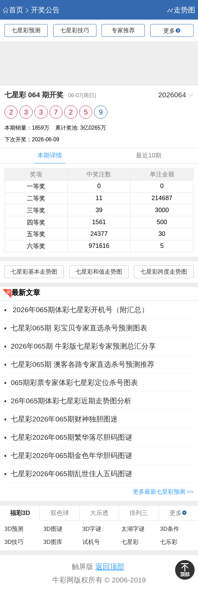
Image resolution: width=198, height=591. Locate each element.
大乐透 (99, 513)
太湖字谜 (132, 529)
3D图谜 (52, 529)
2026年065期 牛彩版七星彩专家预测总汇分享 (83, 346)
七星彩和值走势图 (98, 272)
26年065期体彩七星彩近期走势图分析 (71, 401)
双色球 (59, 513)
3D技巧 (14, 542)
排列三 (138, 513)
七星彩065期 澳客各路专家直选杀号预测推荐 (82, 364)
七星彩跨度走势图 (163, 272)
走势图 (181, 10)
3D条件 (169, 529)
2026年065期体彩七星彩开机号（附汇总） (80, 310)
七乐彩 (168, 542)
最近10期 (148, 155)
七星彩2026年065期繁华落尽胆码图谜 (71, 437)
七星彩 (130, 542)
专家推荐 (123, 30)
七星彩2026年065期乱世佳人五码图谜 (71, 474)
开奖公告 (42, 10)
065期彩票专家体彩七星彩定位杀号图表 (74, 382)
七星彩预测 (25, 30)
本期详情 (49, 155)
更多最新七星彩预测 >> (163, 492)
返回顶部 (109, 566)
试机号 (91, 542)
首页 (13, 10)
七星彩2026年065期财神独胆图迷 (64, 419)
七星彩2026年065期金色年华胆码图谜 (71, 455)
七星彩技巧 (74, 30)
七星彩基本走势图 (34, 272)
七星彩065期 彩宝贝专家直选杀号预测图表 (79, 328)
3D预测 (14, 529)
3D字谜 (92, 529)
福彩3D (20, 513)
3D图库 (52, 542)
